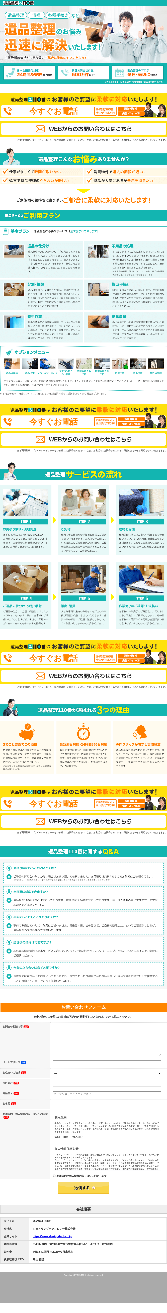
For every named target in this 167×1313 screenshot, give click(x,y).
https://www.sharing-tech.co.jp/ (52, 1243)
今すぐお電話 (53, 111)
